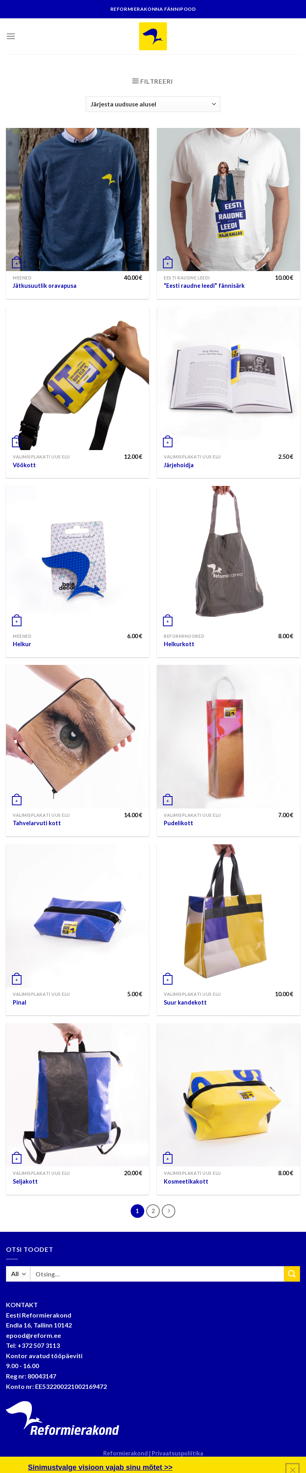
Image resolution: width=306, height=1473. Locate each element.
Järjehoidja (179, 465)
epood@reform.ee (33, 1335)
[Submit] (292, 1274)
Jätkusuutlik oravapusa (44, 285)
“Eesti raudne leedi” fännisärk (204, 285)
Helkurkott (179, 644)
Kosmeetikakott (186, 1181)
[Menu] (11, 36)
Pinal (19, 1002)
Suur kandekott (185, 1002)
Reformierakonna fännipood (153, 9)
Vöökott (24, 465)
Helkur (22, 644)
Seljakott (25, 1181)
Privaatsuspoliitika (177, 1453)
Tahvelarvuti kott (37, 823)
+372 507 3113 (39, 1345)
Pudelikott (178, 823)
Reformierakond (126, 1453)
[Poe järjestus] (153, 104)
